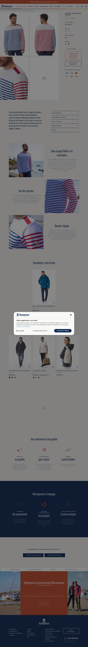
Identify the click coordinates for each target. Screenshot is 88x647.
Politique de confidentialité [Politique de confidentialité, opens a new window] (23, 326)
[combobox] (71, 315)
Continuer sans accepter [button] (40, 330)
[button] (20, 331)
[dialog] (44, 323)
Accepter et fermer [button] (63, 330)
